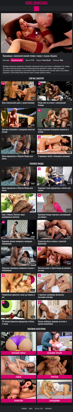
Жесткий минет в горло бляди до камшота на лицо (54, 269)
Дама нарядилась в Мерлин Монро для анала (17, 157)
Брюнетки (18, 400)
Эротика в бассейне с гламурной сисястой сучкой (18, 130)
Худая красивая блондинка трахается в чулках (53, 130)
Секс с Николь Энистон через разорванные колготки (13, 215)
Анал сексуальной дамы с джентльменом (18, 102)
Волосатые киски (17, 60)
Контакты (48, 408)
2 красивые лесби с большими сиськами (54, 156)
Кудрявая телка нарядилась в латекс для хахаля (54, 189)
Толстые (54, 376)
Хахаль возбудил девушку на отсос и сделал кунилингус (52, 322)
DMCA (30, 408)
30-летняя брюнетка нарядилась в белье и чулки (18, 322)
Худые (18, 376)
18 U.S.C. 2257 (39, 408)
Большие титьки (54, 352)
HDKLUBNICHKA (36, 3)
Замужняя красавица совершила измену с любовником (18, 269)
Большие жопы (18, 352)
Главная (24, 408)
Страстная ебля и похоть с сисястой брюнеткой (52, 242)
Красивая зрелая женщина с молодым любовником (17, 242)
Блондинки (54, 400)
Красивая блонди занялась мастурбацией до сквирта (54, 215)
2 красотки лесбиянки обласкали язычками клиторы (51, 295)
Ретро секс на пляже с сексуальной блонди (52, 103)
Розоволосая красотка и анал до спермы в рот (18, 295)
